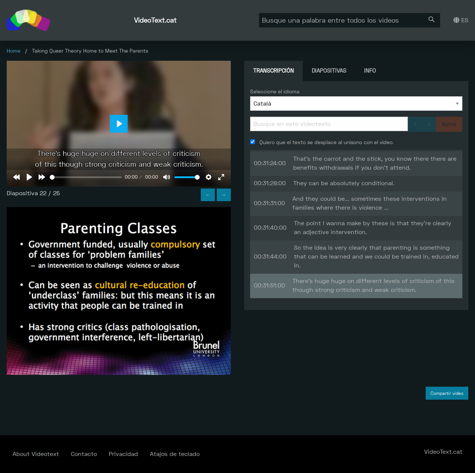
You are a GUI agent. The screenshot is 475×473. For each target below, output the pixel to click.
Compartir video (446, 393)
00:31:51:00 (269, 285)
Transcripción (273, 70)
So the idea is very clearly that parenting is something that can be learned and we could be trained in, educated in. (376, 256)
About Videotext (36, 454)
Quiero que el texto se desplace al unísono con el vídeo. (322, 142)
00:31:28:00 (270, 183)
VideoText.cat (155, 20)
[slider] (86, 177)
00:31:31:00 (269, 203)
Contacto (84, 454)
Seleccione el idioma (274, 91)
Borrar (449, 124)
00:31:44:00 (270, 256)
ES (460, 20)
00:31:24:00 (270, 163)
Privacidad (123, 454)
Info (370, 70)
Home (13, 50)
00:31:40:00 (270, 227)
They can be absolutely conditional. (343, 183)
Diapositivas (329, 70)
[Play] (29, 177)
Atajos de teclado (175, 454)
